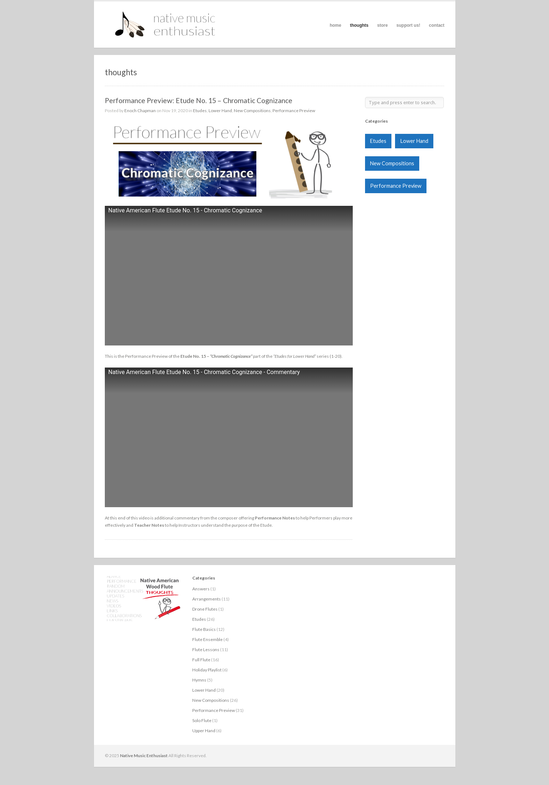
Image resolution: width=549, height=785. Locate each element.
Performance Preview (294, 110)
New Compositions (252, 110)
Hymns (199, 680)
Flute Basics (204, 629)
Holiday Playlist (207, 669)
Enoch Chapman (140, 110)
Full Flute (201, 659)
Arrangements (206, 599)
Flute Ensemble (207, 639)
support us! (408, 25)
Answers (201, 588)
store (382, 25)
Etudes (200, 110)
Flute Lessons (205, 649)
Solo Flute (201, 720)
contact (437, 25)
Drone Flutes (205, 609)
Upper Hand (203, 730)
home (335, 25)
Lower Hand (220, 110)
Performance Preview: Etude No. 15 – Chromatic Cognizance (198, 100)
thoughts (359, 25)
